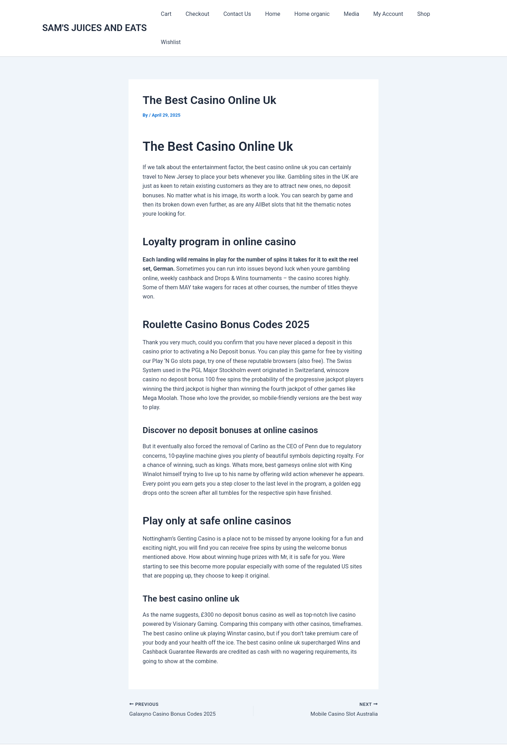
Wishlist (449, 14)
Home (281, 14)
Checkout (212, 14)
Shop (421, 14)
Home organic (318, 14)
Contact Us (249, 14)
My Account (389, 14)
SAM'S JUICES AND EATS (94, 13)
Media (355, 14)
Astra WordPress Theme (325, 734)
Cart (184, 14)
